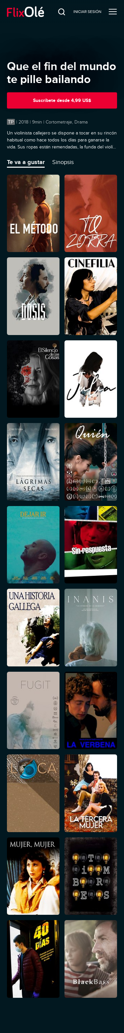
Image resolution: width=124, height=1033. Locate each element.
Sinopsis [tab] (63, 162)
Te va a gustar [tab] (26, 162)
